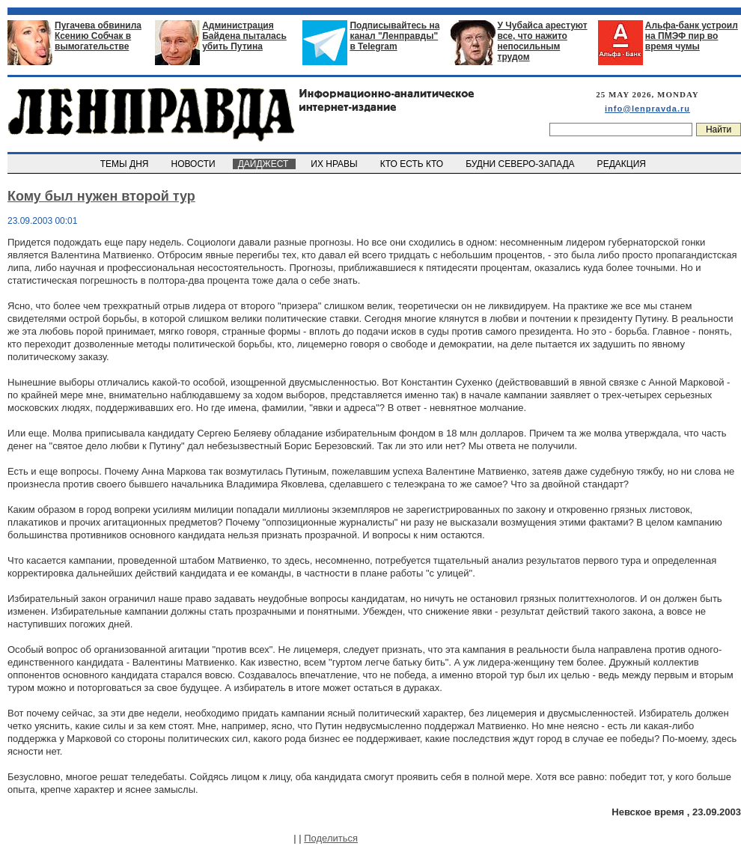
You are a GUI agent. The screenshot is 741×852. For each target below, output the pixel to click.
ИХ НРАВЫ (335, 164)
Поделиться (331, 838)
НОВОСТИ (194, 164)
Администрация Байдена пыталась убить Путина (244, 36)
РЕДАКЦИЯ (622, 164)
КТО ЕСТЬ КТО (413, 164)
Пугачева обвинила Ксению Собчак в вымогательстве (98, 36)
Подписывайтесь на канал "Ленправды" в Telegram (394, 36)
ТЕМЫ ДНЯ (125, 164)
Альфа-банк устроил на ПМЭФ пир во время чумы (691, 36)
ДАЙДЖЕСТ (264, 164)
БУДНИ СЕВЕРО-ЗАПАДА (521, 164)
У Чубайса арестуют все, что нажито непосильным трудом (543, 41)
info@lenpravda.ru (647, 108)
